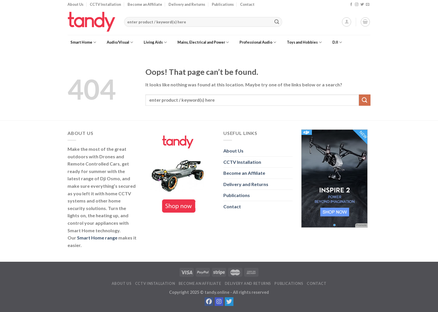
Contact (247, 4)
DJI (337, 42)
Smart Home (83, 42)
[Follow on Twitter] (362, 5)
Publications (223, 4)
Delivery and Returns (187, 4)
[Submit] (277, 22)
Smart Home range (97, 237)
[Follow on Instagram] (356, 5)
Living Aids (155, 42)
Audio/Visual (120, 42)
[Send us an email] (367, 5)
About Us (75, 4)
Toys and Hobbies (304, 42)
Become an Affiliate (145, 4)
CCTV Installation (105, 4)
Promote (361, 225)
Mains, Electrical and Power (203, 42)
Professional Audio (257, 42)
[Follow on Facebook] (351, 5)
